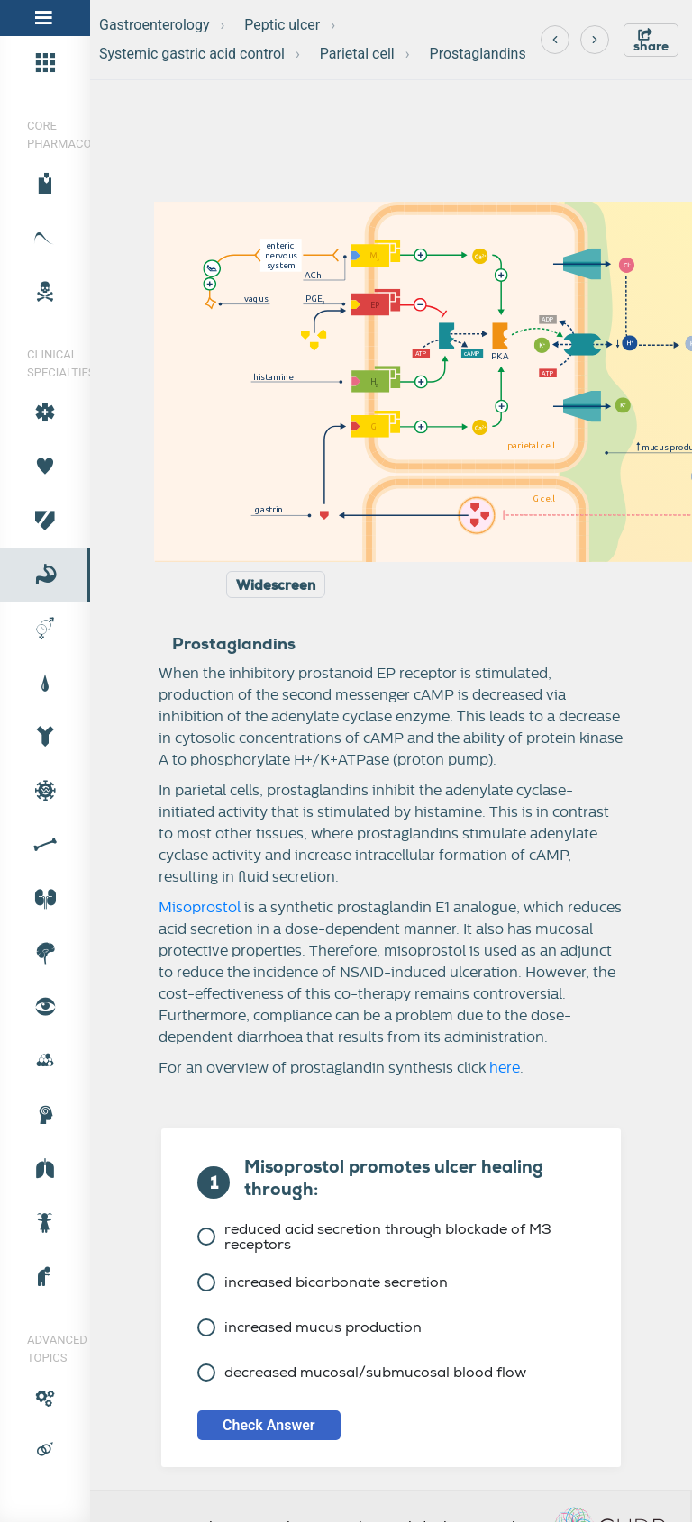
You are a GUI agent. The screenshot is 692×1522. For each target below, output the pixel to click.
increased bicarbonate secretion (322, 1282)
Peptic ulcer (282, 24)
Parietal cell (357, 53)
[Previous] (555, 39)
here (504, 1068)
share (651, 41)
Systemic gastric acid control (192, 53)
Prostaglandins (478, 53)
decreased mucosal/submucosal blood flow (361, 1372)
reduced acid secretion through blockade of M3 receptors (374, 1236)
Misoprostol (200, 908)
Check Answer (269, 1425)
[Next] (594, 39)
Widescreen (275, 585)
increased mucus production (309, 1327)
